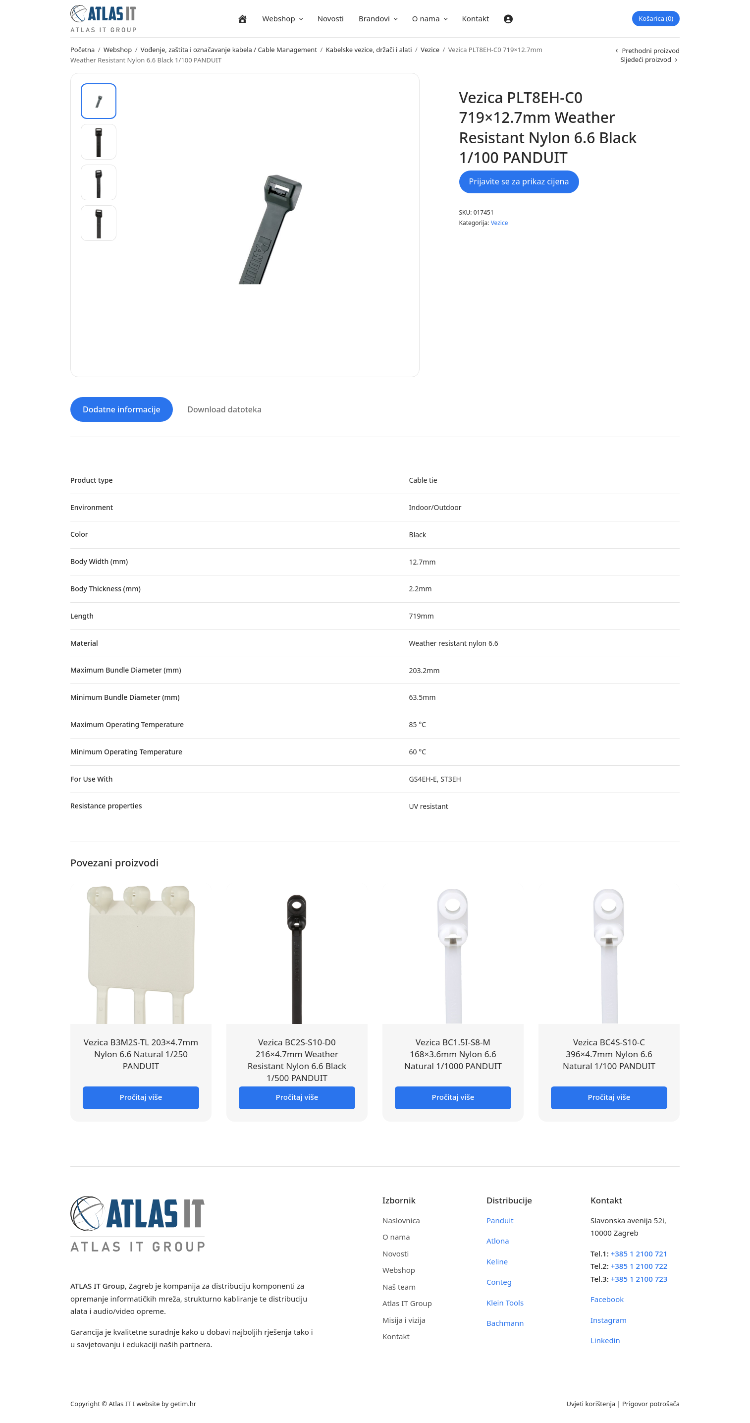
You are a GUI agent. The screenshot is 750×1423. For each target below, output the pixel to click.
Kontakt (475, 18)
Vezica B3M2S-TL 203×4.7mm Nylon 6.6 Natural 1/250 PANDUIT (141, 1053)
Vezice (430, 49)
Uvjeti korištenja (590, 1402)
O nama (426, 18)
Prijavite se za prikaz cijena (519, 181)
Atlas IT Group (407, 1303)
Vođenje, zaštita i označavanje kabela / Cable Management (229, 49)
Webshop (279, 18)
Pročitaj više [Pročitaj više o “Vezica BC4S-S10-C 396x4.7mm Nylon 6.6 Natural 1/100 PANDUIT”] (609, 1096)
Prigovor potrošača (651, 1402)
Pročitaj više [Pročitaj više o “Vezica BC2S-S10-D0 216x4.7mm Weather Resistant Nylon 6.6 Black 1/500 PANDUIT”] (297, 1096)
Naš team (399, 1286)
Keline (497, 1260)
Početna (82, 49)
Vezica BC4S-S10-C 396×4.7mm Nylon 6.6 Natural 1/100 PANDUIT (609, 1053)
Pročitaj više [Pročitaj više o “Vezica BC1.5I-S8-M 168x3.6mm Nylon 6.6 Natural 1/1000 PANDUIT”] (453, 1096)
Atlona (497, 1240)
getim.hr (183, 1402)
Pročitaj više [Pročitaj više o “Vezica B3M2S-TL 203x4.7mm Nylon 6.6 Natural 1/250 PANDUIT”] (141, 1096)
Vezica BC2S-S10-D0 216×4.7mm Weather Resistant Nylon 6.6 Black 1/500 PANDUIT (297, 1059)
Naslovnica (401, 1219)
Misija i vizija (404, 1319)
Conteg (499, 1281)
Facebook (607, 1299)
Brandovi (374, 18)
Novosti (331, 18)
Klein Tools (505, 1302)
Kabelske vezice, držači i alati (369, 49)
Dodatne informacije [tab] (122, 408)
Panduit (500, 1219)
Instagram (608, 1319)
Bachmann (505, 1322)
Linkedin (605, 1340)
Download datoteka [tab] (224, 408)
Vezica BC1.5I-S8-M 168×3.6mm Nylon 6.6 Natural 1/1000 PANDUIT (453, 1053)
